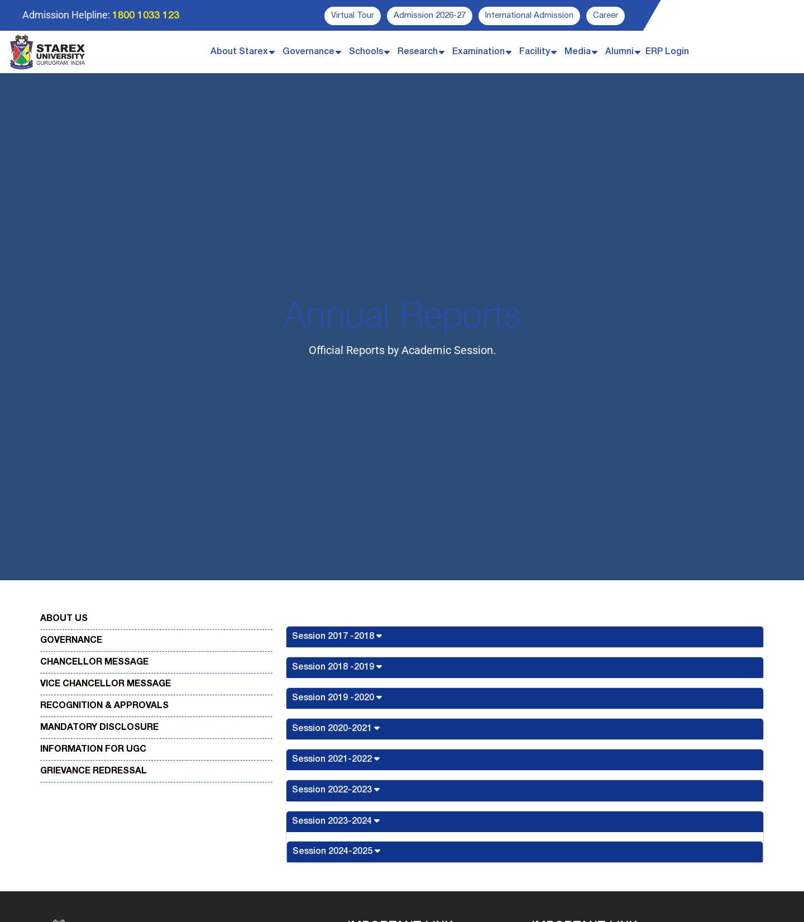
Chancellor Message (94, 662)
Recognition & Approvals (104, 706)
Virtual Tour (352, 16)
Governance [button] (308, 52)
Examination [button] (478, 52)
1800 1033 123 (145, 15)
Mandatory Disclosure (99, 728)
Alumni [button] (619, 52)
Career (605, 16)
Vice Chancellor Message (105, 684)
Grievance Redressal (93, 771)
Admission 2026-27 (430, 16)
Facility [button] (534, 52)
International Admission (529, 16)
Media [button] (577, 52)
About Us (64, 619)
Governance (71, 640)
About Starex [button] (239, 52)
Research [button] (418, 52)
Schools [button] (366, 52)
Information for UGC (93, 749)
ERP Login (667, 52)
